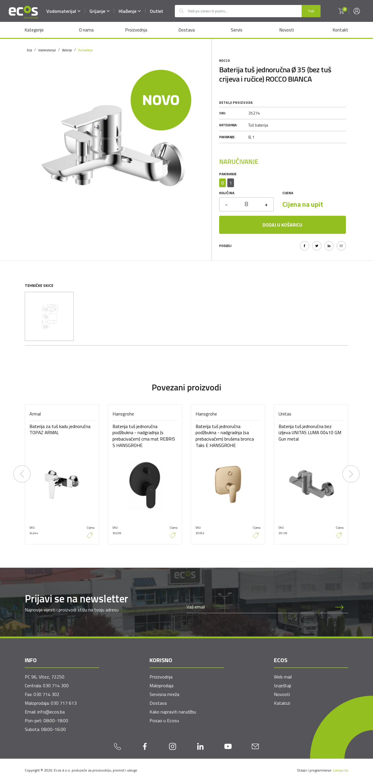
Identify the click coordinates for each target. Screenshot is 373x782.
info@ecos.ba (51, 711)
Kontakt (340, 30)
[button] (341, 11)
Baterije (67, 50)
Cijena (287, 193)
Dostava (186, 30)
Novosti (286, 30)
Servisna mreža (164, 694)
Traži (311, 11)
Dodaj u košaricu (282, 224)
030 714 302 (46, 694)
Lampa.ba (340, 770)
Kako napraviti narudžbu (172, 711)
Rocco (224, 60)
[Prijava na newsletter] (339, 607)
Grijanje (100, 11)
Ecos (29, 50)
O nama (86, 30)
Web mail (283, 676)
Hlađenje (130, 11)
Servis (236, 30)
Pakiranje (228, 174)
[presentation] (22, 474)
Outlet (156, 11)
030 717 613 (64, 702)
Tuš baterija (85, 50)
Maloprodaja (161, 685)
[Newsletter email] (258, 607)
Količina (226, 193)
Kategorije (34, 30)
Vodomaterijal (64, 11)
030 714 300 (56, 685)
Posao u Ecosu (164, 720)
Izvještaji (282, 685)
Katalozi (282, 702)
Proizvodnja (136, 30)
